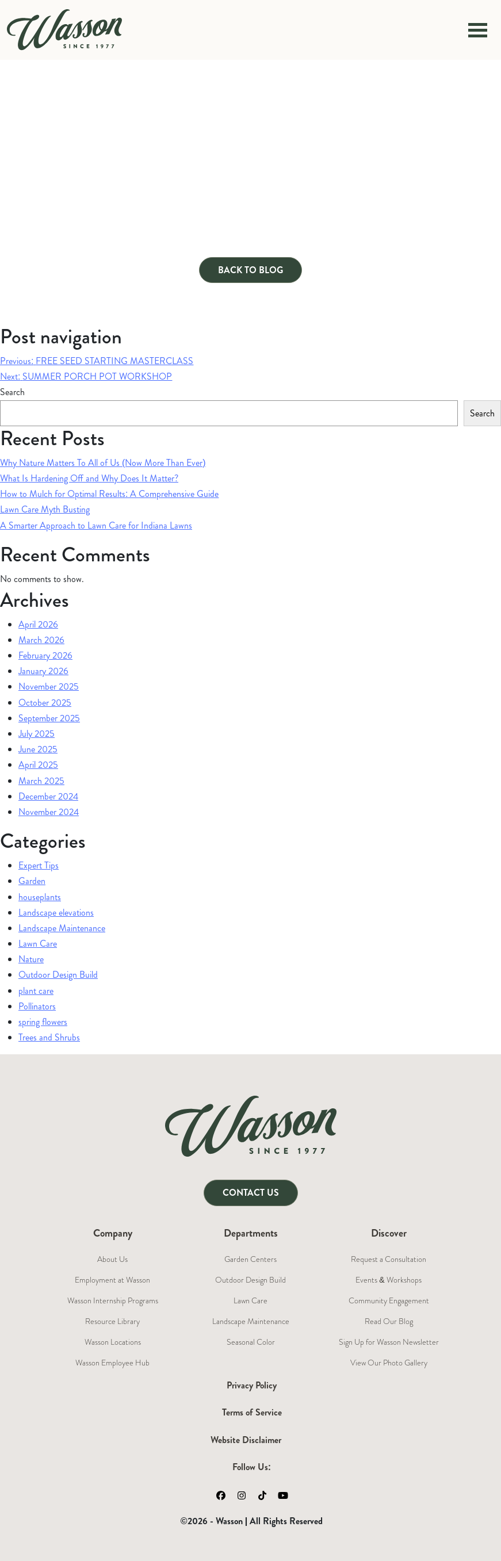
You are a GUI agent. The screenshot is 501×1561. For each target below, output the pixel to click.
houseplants (39, 897)
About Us (112, 1259)
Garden (31, 880)
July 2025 (36, 733)
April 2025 (38, 764)
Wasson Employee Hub (112, 1362)
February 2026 (45, 655)
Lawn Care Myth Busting (45, 509)
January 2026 (43, 671)
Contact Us (251, 1192)
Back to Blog (250, 270)
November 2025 (48, 686)
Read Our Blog (389, 1321)
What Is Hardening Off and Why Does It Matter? (89, 478)
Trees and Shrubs (49, 1037)
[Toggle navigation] (477, 30)
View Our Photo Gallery (388, 1362)
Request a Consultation (388, 1259)
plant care (35, 990)
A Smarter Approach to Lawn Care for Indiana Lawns (96, 525)
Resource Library (112, 1321)
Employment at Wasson (112, 1279)
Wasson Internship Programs (112, 1300)
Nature (31, 959)
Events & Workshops (388, 1279)
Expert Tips (38, 865)
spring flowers (42, 1021)
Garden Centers (250, 1259)
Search (12, 392)
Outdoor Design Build (58, 974)
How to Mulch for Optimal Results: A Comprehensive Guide (109, 493)
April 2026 (38, 624)
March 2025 (41, 780)
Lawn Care (37, 943)
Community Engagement (389, 1300)
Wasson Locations (113, 1342)
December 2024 (48, 796)
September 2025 (49, 718)
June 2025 (38, 749)
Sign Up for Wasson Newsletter (389, 1342)
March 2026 (41, 639)
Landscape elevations (56, 912)
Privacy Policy (252, 1385)
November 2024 (48, 811)
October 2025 (44, 702)
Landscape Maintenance (61, 928)
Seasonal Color (251, 1342)
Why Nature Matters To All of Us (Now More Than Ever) (103, 462)
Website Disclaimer (246, 1440)
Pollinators (37, 1006)
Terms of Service (252, 1412)
